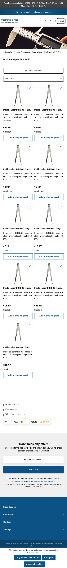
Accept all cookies (34, 564)
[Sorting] (33, 79)
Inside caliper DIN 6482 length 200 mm (18, 169)
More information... (33, 553)
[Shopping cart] (53, 21)
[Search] (45, 21)
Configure (48, 557)
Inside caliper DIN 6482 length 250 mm (49, 169)
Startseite (7, 52)
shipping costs (28, 543)
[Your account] (50, 21)
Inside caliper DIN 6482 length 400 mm (49, 228)
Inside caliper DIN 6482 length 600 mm (49, 288)
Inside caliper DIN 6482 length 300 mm (18, 228)
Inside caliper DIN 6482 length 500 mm (18, 288)
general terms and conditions (44, 481)
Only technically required (27, 557)
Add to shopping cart (18, 138)
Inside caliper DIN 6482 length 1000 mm (18, 110)
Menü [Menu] (60, 21)
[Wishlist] (48, 21)
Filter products (33, 71)
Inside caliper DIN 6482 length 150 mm (49, 110)
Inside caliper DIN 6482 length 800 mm (18, 347)
